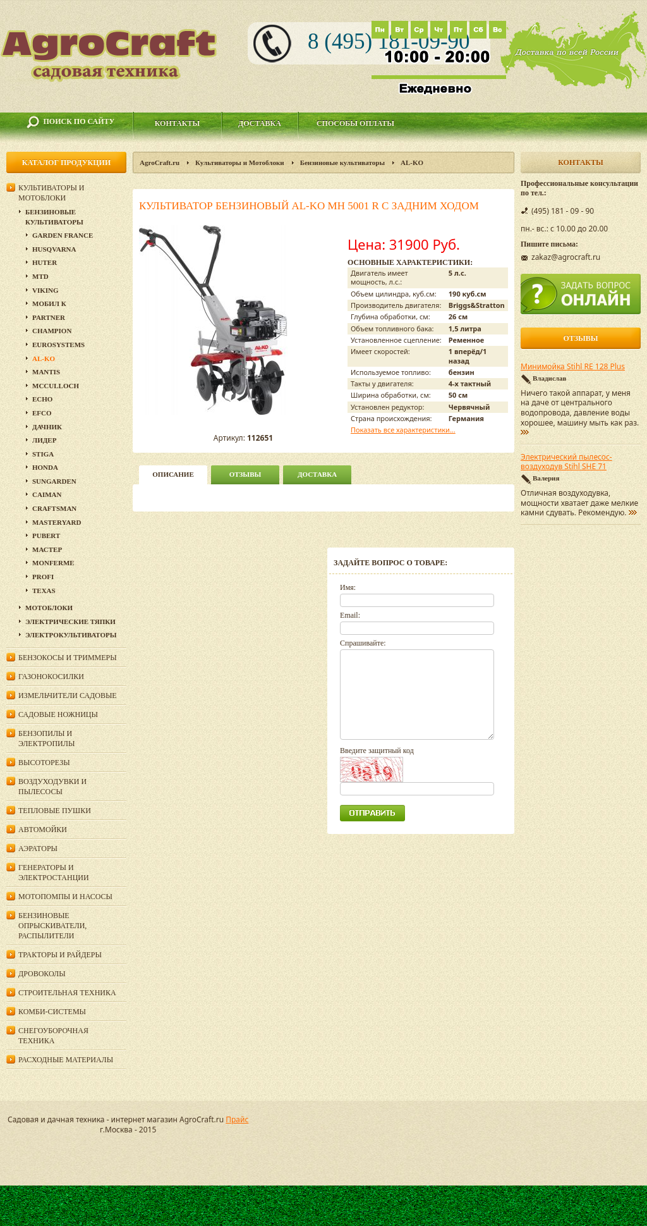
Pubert (46, 535)
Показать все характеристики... (403, 429)
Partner (48, 317)
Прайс (237, 1119)
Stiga (43, 454)
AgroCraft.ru (159, 162)
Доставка (259, 123)
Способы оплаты (355, 123)
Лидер (44, 440)
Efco (42, 413)
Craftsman (54, 508)
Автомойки (42, 829)
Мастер (47, 549)
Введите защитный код (377, 750)
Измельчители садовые (67, 695)
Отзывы (245, 474)
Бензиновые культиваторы (342, 162)
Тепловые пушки (54, 810)
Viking (45, 290)
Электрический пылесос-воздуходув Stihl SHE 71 (566, 462)
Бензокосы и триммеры (67, 657)
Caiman (46, 494)
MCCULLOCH (55, 385)
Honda (45, 467)
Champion (51, 330)
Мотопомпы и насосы (65, 896)
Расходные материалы (65, 1059)
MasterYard (56, 522)
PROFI (43, 576)
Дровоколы (42, 973)
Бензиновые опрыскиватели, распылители (52, 925)
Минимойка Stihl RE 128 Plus (573, 367)
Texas (44, 590)
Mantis (46, 372)
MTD (40, 276)
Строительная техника (67, 992)
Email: (350, 615)
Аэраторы (37, 848)
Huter (44, 262)
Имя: (348, 587)
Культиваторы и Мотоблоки (239, 162)
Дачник (47, 427)
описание (172, 474)
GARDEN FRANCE (62, 235)
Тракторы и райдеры (60, 954)
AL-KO (412, 162)
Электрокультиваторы (71, 635)
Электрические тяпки (70, 621)
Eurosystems (58, 344)
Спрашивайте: (363, 643)
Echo (42, 399)
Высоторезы (44, 762)
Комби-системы (52, 1011)
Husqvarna (54, 249)
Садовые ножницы (58, 714)
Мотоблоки (49, 607)
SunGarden (54, 481)
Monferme (53, 563)
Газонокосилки (51, 676)
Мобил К (49, 303)
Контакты (177, 123)
